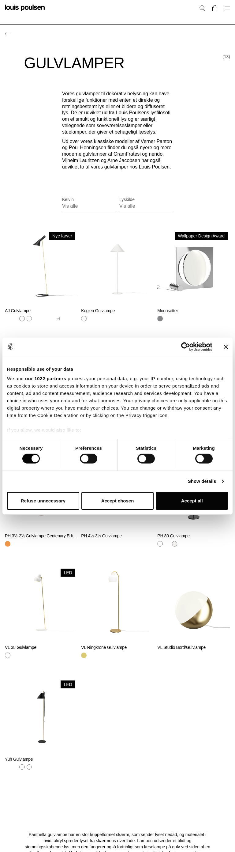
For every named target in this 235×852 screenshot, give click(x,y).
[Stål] (22, 318)
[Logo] (25, 11)
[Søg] (202, 8)
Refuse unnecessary (43, 500)
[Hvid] (29, 318)
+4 (58, 318)
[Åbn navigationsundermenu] (225, 11)
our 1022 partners (45, 378)
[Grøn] (44, 318)
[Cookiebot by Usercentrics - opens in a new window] (185, 346)
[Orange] (51, 318)
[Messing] (7, 318)
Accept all (192, 500)
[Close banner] (226, 346)
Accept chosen (117, 500)
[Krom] (160, 318)
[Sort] (36, 318)
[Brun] (7, 544)
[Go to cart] (215, 8)
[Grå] (15, 318)
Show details (202, 481)
